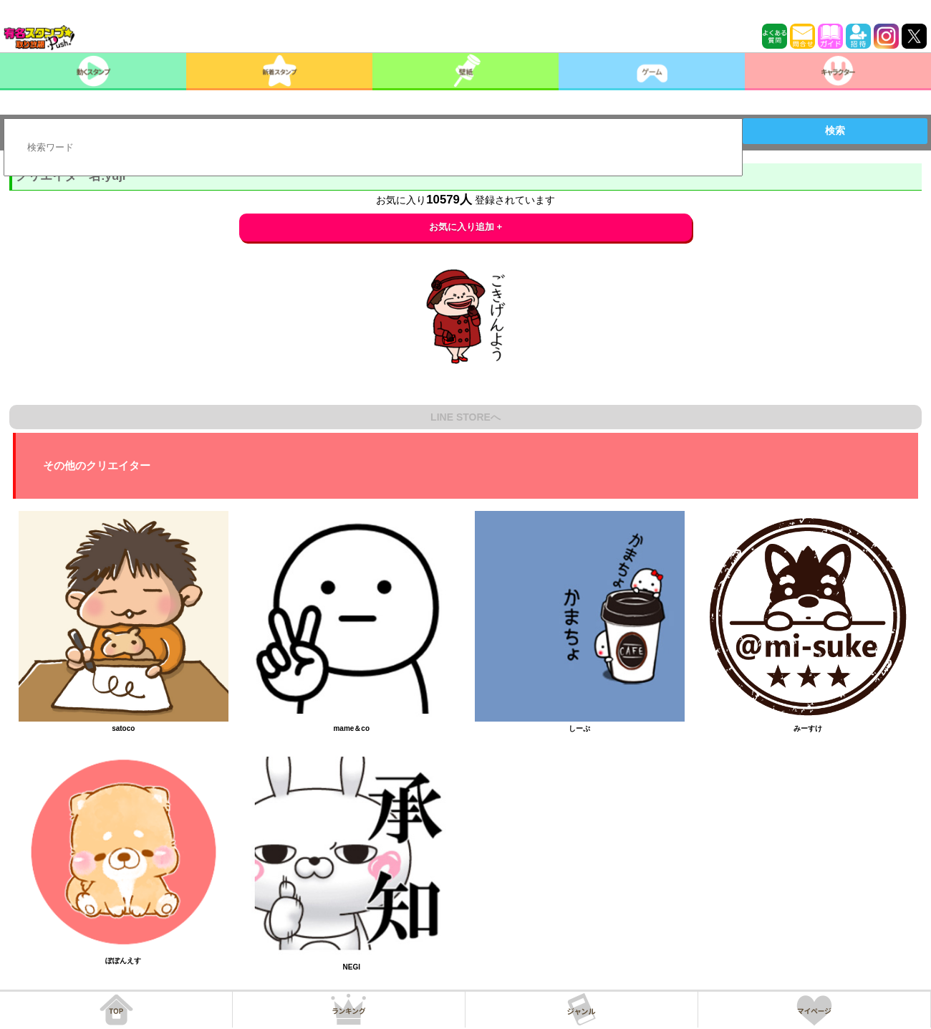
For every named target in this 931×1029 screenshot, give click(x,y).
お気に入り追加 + (466, 226)
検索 (835, 130)
